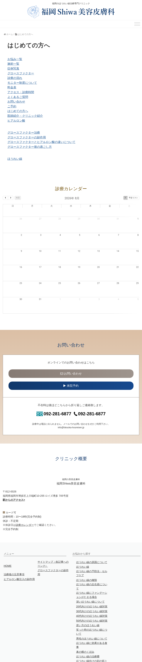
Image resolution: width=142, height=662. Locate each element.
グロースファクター (20, 73)
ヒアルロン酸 (16, 120)
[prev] (5, 198)
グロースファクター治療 (23, 132)
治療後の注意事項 (14, 556)
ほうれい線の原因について (91, 544)
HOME (7, 548)
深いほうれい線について (90, 583)
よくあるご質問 (17, 97)
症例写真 (13, 68)
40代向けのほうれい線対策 (92, 598)
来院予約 (70, 368)
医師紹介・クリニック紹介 (25, 115)
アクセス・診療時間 (20, 92)
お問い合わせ (16, 101)
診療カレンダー (25, 507)
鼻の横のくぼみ (85, 634)
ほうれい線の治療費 (87, 638)
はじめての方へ (17, 111)
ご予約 (11, 106)
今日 (18, 198)
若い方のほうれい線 (87, 607)
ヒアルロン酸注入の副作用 (19, 561)
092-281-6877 (53, 396)
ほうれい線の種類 (86, 562)
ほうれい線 (14, 158)
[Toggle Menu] (137, 24)
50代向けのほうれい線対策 (92, 602)
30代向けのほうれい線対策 (92, 593)
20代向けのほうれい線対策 (92, 588)
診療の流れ (14, 78)
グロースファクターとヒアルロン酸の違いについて (41, 142)
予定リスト (133, 198)
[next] (10, 198)
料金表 (11, 87)
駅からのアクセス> (14, 482)
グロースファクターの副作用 (26, 137)
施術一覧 (13, 63)
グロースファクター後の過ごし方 (29, 146)
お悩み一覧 (14, 59)
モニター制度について (22, 82)
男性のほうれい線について (91, 620)
